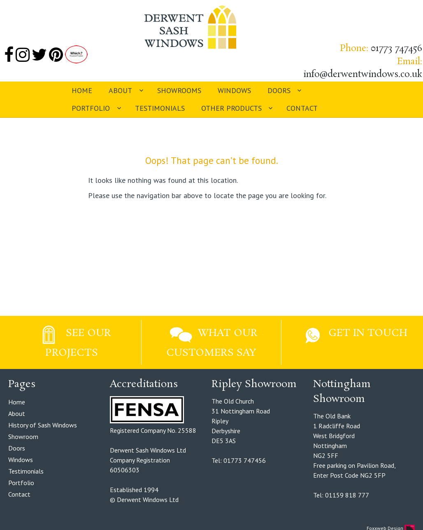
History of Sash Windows (42, 425)
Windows (234, 90)
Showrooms (179, 90)
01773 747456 (396, 48)
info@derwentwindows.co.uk (362, 74)
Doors (279, 90)
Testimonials (160, 108)
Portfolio (91, 108)
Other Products (231, 108)
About (120, 90)
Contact (302, 108)
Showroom (23, 436)
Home (82, 90)
